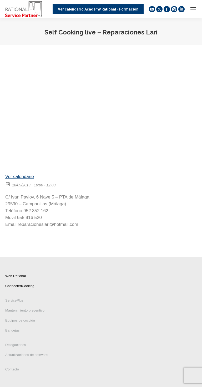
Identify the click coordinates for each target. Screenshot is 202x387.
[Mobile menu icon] (193, 9)
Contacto (12, 369)
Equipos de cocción (20, 320)
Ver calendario (19, 176)
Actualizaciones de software (26, 355)
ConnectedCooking (19, 286)
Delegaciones (15, 345)
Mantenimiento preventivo (24, 310)
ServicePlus (14, 300)
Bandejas (12, 330)
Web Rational (15, 276)
